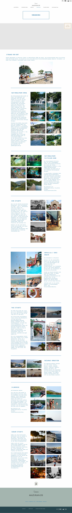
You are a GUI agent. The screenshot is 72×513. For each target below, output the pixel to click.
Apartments (16, 7)
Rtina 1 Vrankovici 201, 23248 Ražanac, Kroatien (36, 501)
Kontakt (24, 508)
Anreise (32, 7)
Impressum (31, 508)
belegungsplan (55, 7)
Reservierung (46, 7)
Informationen (24, 7)
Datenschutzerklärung (40, 508)
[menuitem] (16, 7)
